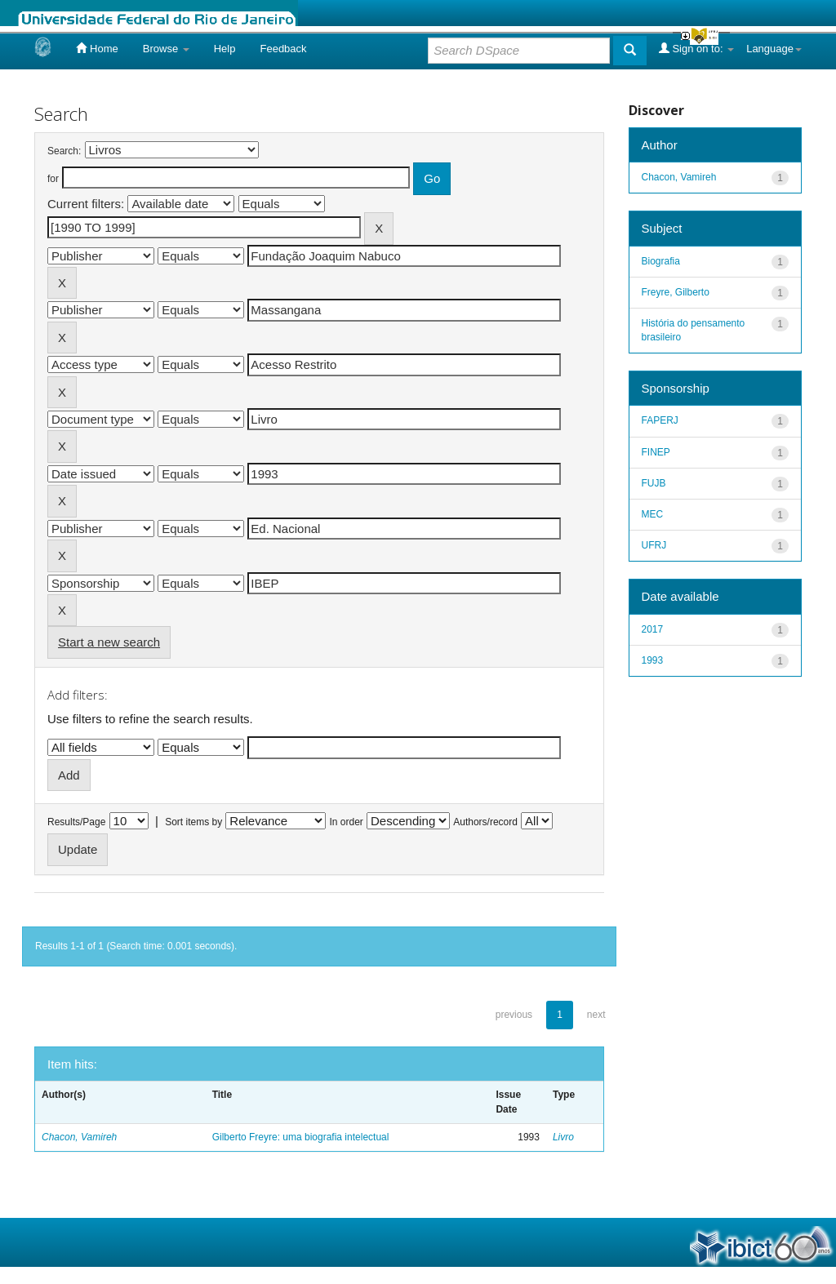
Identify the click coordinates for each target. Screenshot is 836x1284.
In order (346, 822)
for (53, 178)
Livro (563, 1137)
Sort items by (193, 822)
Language (774, 48)
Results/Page (76, 822)
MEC (653, 514)
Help (225, 48)
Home (97, 48)
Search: (64, 151)
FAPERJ (660, 420)
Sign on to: (696, 48)
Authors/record (485, 822)
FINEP (656, 452)
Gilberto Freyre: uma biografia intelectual (300, 1137)
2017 (653, 629)
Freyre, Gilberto (675, 292)
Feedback (283, 48)
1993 (653, 660)
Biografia (661, 261)
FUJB (654, 483)
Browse (166, 48)
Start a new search (109, 642)
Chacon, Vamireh (79, 1137)
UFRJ (654, 545)
